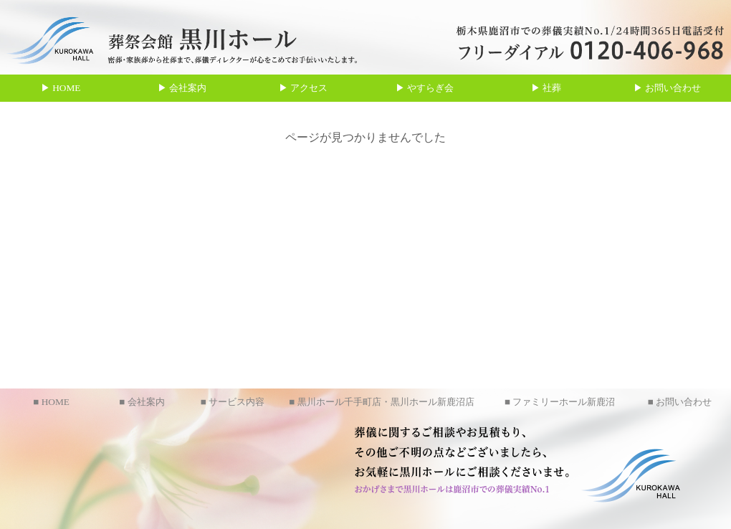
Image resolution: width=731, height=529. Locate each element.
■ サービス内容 (232, 401)
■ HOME (51, 401)
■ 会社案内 (141, 401)
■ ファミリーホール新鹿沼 (560, 401)
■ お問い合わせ (680, 401)
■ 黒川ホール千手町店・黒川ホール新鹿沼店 (381, 401)
